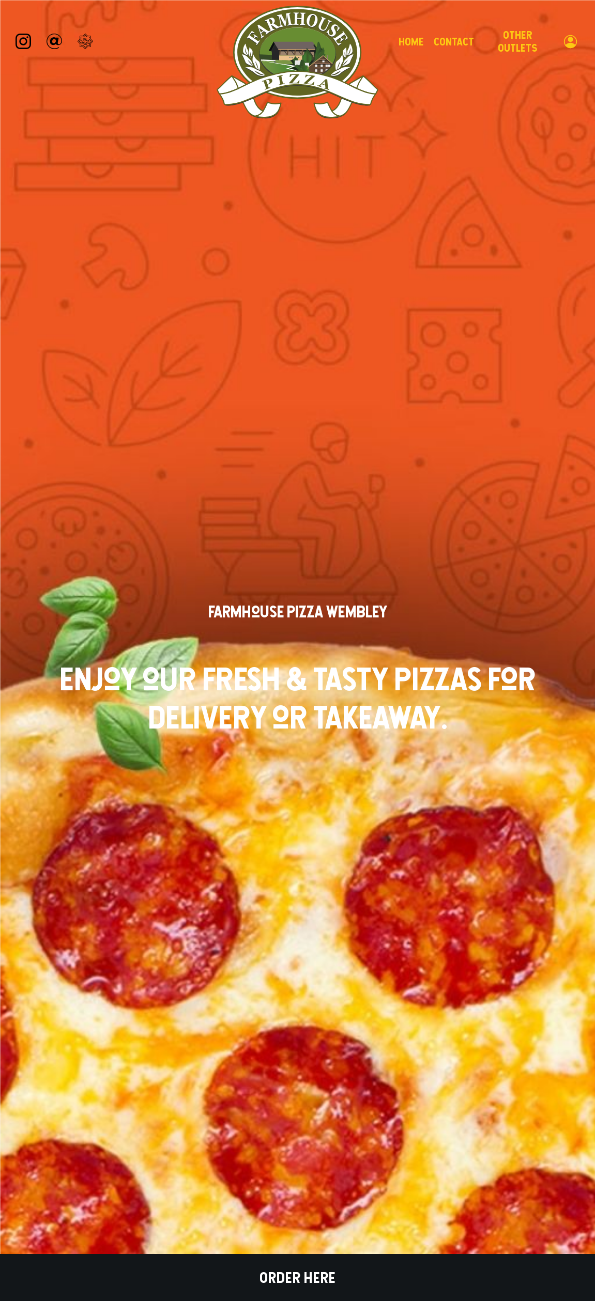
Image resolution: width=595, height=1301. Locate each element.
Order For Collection (364, 771)
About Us (248, 1091)
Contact (454, 41)
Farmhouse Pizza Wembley (93, 1128)
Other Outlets (517, 41)
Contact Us (335, 1091)
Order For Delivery (226, 771)
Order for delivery (224, 402)
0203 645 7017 (208, 1202)
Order (116, 999)
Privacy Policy (341, 1164)
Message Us (204, 1233)
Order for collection (365, 402)
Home (411, 41)
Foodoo (511, 1192)
